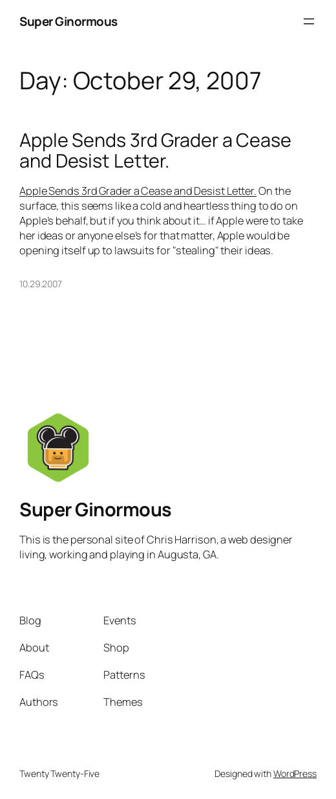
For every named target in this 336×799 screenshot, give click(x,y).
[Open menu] (309, 21)
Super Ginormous (68, 21)
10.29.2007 (40, 284)
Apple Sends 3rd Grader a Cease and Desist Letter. (155, 150)
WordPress (295, 773)
